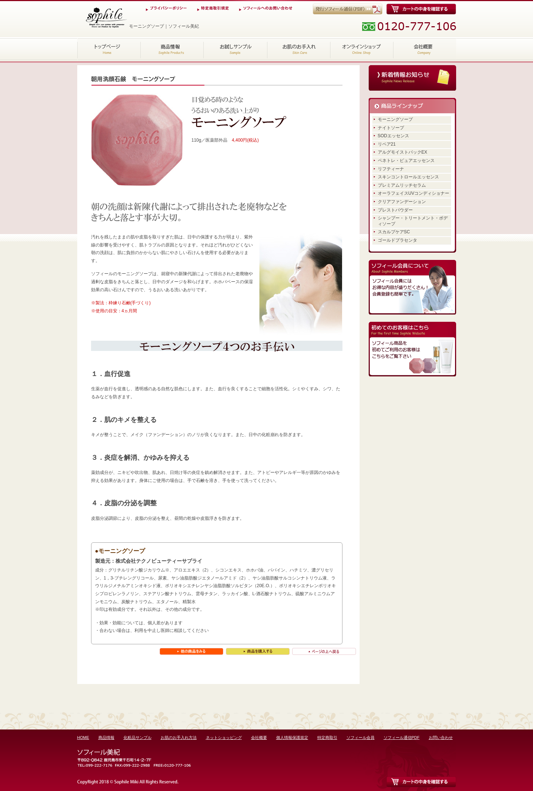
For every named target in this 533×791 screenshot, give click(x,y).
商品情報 (172, 49)
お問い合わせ (441, 737)
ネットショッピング (361, 49)
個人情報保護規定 (292, 737)
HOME (109, 49)
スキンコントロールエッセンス (408, 176)
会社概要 (424, 49)
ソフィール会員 (360, 737)
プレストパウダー (395, 210)
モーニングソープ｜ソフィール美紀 (106, 17)
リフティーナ (391, 168)
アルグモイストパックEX (402, 152)
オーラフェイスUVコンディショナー (414, 193)
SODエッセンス (393, 135)
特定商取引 (327, 737)
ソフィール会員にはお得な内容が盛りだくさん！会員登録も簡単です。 (412, 287)
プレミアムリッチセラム (402, 185)
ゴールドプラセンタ (397, 240)
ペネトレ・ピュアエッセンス (406, 160)
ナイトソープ (391, 127)
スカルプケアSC (394, 231)
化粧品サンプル (235, 49)
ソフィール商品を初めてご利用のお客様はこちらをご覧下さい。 (412, 349)
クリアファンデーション (402, 201)
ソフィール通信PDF (402, 737)
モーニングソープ (395, 119)
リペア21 (387, 144)
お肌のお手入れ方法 (298, 49)
